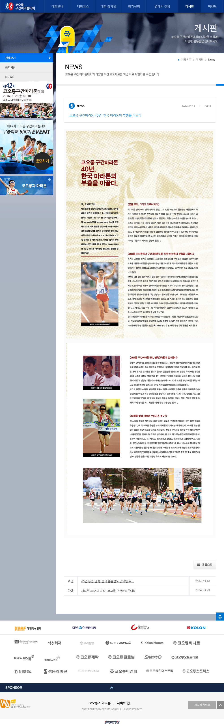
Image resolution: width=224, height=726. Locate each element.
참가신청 (134, 6)
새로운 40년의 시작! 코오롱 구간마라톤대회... (109, 590)
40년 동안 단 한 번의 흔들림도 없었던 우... (107, 581)
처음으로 (186, 59)
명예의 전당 (162, 6)
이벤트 (212, 6)
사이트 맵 (123, 703)
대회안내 (57, 6)
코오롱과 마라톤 (100, 703)
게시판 (189, 6)
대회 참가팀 (108, 6)
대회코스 (83, 6)
